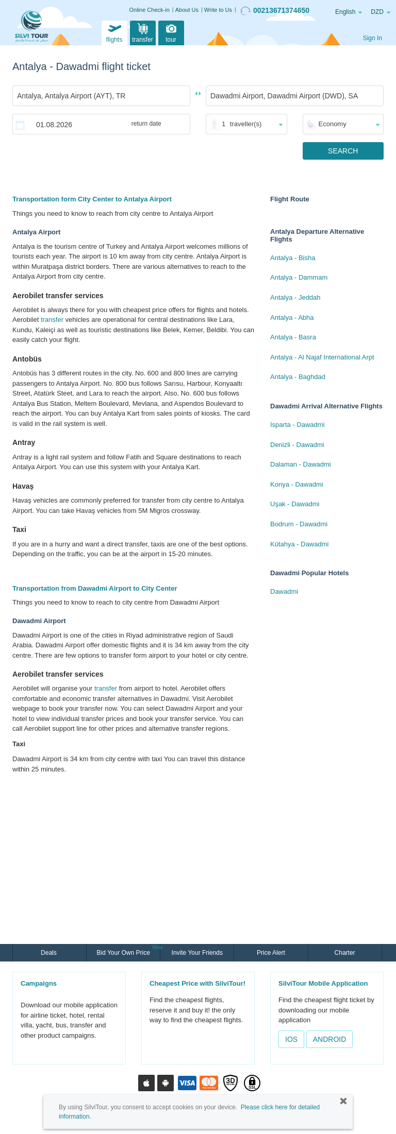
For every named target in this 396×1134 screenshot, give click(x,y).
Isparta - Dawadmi (297, 424)
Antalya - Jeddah (295, 297)
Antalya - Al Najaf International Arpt (322, 357)
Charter (345, 952)
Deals (49, 952)
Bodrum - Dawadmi (298, 524)
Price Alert (271, 952)
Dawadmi (284, 591)
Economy (332, 124)
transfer (142, 32)
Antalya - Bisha (292, 258)
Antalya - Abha (292, 317)
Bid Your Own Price (124, 951)
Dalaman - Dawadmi (300, 464)
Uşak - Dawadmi (294, 504)
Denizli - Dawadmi (297, 445)
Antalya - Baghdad (297, 377)
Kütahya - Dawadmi (299, 544)
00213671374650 (274, 10)
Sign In (372, 38)
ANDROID (329, 1039)
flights (114, 32)
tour (171, 32)
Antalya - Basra (293, 337)
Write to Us (218, 10)
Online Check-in (149, 10)
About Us (187, 10)
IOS (291, 1039)
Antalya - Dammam (298, 277)
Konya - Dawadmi (296, 484)
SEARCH (343, 151)
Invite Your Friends (197, 952)
